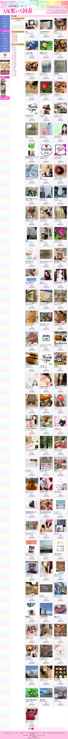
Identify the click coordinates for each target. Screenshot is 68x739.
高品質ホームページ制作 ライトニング (34, 737)
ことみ (13, 54)
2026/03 (13, 36)
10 (53, 728)
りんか (13, 49)
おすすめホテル (32, 733)
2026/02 (13, 37)
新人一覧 (5, 23)
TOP (5, 16)
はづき (13, 63)
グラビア (5, 36)
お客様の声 (5, 38)
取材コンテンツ (5, 33)
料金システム (5, 18)
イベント (5, 28)
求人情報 (5, 48)
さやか (13, 62)
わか (12, 68)
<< (15, 20)
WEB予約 (5, 43)
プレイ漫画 (5, 41)
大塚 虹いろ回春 (34, 736)
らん (12, 67)
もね (12, 59)
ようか (13, 66)
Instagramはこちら (5, 56)
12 (59, 728)
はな (12, 55)
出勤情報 (5, 26)
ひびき (13, 57)
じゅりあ (13, 61)
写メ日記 (5, 31)
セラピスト (5, 21)
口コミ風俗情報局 (5, 98)
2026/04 (13, 35)
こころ (13, 53)
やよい (13, 75)
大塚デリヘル (5, 97)
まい (12, 70)
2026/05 (13, 33)
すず (12, 47)
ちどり (13, 72)
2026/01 (13, 39)
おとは (13, 51)
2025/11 (13, 41)
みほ (12, 46)
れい (12, 50)
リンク (37, 733)
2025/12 (13, 40)
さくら (13, 71)
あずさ (13, 58)
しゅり (13, 74)
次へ (62, 728)
